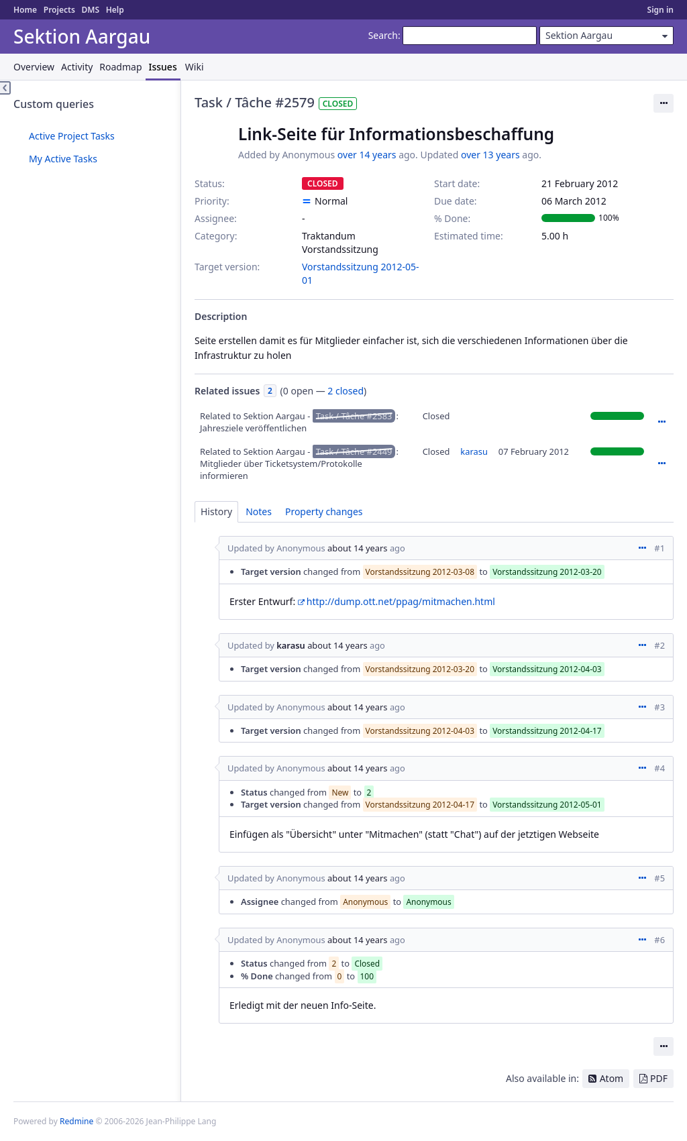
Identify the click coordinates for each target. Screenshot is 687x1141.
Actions (661, 422)
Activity (77, 66)
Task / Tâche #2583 (354, 416)
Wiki (194, 66)
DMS (90, 9)
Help (115, 9)
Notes (259, 511)
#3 (659, 707)
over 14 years (367, 154)
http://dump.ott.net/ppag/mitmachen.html (401, 601)
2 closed (345, 390)
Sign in (660, 9)
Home (25, 9)
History (216, 511)
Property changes (324, 511)
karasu (474, 451)
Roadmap (120, 66)
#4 (659, 768)
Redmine (76, 1121)
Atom (612, 1078)
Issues (163, 66)
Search (383, 35)
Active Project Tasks (72, 135)
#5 (659, 878)
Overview (33, 66)
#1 (659, 548)
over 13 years (490, 154)
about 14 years (357, 548)
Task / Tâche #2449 (354, 451)
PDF (659, 1078)
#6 (659, 940)
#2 (659, 645)
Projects (59, 9)
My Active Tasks (63, 158)
